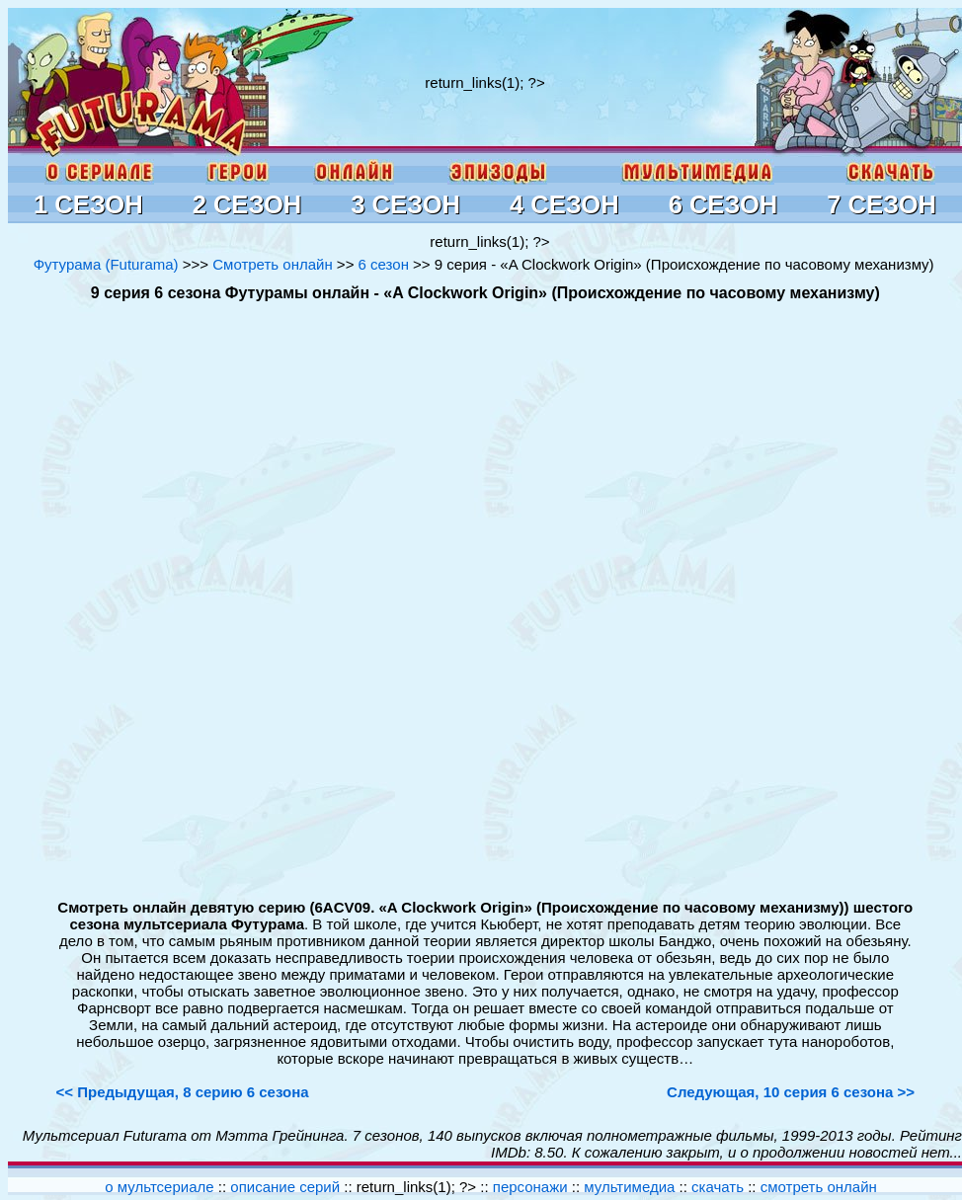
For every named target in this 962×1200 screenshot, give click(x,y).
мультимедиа (629, 1186)
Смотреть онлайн (272, 264)
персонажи (530, 1186)
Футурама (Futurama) (106, 264)
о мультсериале (159, 1186)
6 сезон (384, 264)
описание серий (285, 1186)
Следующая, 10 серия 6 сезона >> (791, 1091)
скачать (719, 1186)
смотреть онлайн (819, 1186)
